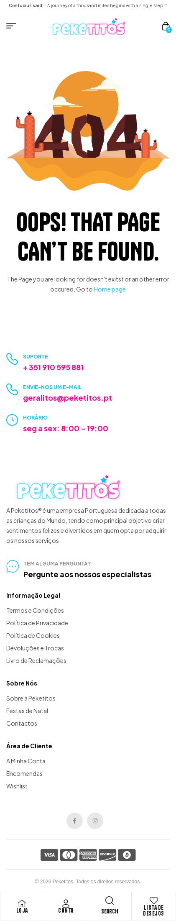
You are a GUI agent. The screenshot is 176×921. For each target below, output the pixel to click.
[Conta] (66, 903)
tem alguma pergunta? (57, 563)
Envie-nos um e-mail (52, 387)
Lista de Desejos (153, 910)
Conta (66, 910)
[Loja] (22, 903)
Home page (110, 289)
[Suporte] (12, 359)
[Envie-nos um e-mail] (12, 390)
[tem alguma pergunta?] (12, 566)
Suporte (35, 356)
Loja (22, 910)
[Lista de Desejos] (154, 900)
